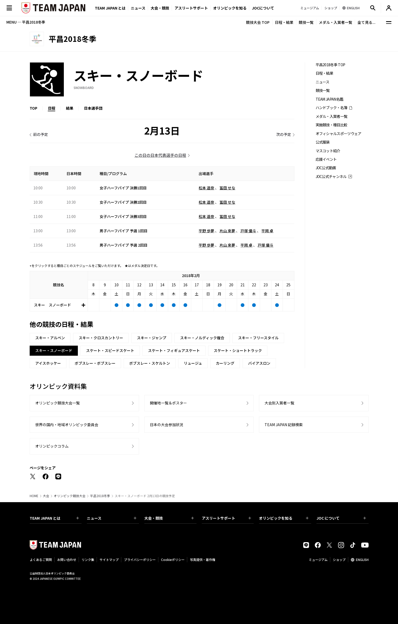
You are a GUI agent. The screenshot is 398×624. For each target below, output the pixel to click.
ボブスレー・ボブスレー (95, 363)
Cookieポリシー (173, 559)
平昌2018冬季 (100, 496)
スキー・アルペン (50, 337)
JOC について (341, 518)
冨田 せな (227, 187)
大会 (46, 496)
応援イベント (326, 159)
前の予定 (40, 134)
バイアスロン (259, 363)
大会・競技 (169, 518)
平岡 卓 (267, 230)
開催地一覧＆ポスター (168, 402)
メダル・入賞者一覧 (335, 22)
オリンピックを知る (230, 8)
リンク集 (88, 559)
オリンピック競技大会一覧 (57, 402)
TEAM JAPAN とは (54, 518)
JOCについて (263, 8)
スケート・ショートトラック (238, 350)
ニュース (138, 8)
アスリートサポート (191, 8)
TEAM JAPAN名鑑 (329, 99)
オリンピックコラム (52, 446)
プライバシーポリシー (140, 559)
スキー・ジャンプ (151, 337)
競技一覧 (306, 22)
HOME (34, 496)
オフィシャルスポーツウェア (338, 133)
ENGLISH (362, 559)
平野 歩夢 (206, 230)
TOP (33, 108)
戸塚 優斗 (248, 230)
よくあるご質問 (41, 559)
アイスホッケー (48, 363)
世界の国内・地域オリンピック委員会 (66, 424)
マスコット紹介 (328, 150)
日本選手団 (93, 108)
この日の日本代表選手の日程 (160, 155)
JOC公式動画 (326, 167)
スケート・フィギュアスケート (174, 350)
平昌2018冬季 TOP (330, 64)
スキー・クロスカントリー (101, 337)
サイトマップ (109, 559)
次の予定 (283, 134)
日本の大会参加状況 (166, 424)
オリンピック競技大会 (70, 496)
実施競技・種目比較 (331, 124)
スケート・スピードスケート (110, 350)
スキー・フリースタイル (258, 337)
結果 (69, 108)
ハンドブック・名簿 (331, 107)
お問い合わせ (66, 559)
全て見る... (366, 22)
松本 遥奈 (206, 187)
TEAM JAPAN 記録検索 (284, 424)
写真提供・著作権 (202, 559)
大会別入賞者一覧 (279, 402)
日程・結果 (284, 22)
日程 (51, 108)
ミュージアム (318, 559)
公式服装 (323, 142)
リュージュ (193, 363)
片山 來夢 (227, 230)
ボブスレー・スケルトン (149, 363)
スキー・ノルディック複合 (202, 337)
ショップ (339, 559)
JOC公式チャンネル (331, 176)
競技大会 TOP (258, 22)
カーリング (225, 363)
